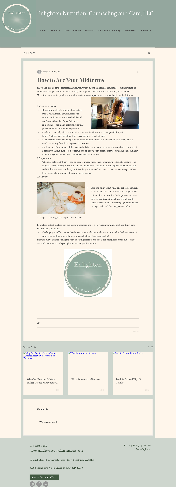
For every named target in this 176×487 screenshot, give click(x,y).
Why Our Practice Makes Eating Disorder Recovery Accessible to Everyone (41, 381)
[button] (149, 53)
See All (150, 347)
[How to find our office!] (44, 477)
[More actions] (137, 71)
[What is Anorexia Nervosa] (88, 363)
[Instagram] (32, 484)
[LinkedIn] (45, 484)
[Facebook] (39, 484)
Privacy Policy (132, 445)
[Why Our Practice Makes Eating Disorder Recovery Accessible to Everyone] (43, 363)
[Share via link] (38, 323)
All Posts (29, 53)
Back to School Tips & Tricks (128, 381)
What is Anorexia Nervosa (86, 379)
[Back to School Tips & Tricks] (132, 363)
